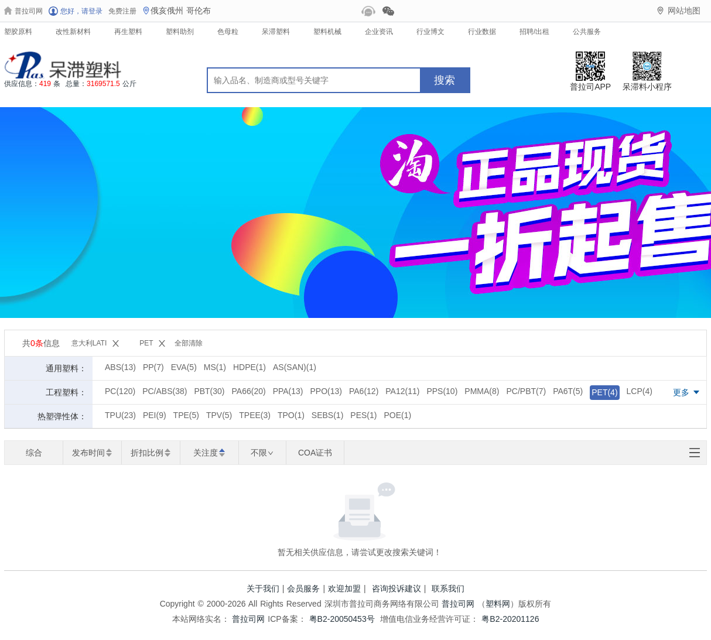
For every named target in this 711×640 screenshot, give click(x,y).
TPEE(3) (255, 415)
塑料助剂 (180, 32)
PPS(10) (441, 391)
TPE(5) (186, 415)
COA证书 (315, 452)
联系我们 (448, 588)
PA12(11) (402, 391)
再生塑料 (128, 32)
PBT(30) (209, 391)
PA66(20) (249, 391)
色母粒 (227, 32)
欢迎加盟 (344, 588)
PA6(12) (363, 391)
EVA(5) (184, 367)
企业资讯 (379, 32)
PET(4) (604, 392)
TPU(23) (120, 415)
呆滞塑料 (276, 32)
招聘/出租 (534, 32)
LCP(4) (639, 391)
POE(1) (397, 415)
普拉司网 (458, 603)
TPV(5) (219, 415)
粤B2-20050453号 (342, 619)
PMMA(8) (481, 391)
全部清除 (189, 343)
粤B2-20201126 (510, 619)
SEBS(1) (327, 415)
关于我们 (263, 588)
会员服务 (303, 588)
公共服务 (587, 32)
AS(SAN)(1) (294, 367)
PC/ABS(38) (164, 391)
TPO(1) (291, 415)
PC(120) (120, 391)
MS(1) (215, 367)
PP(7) (153, 367)
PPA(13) (288, 391)
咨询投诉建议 (396, 588)
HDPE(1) (249, 367)
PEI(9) (154, 415)
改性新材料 (73, 32)
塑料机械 (327, 32)
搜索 (444, 80)
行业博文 (430, 32)
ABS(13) (120, 367)
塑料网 (498, 603)
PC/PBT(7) (526, 391)
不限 (262, 452)
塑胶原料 (18, 32)
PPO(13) (326, 391)
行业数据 (482, 32)
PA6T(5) (568, 391)
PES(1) (363, 415)
